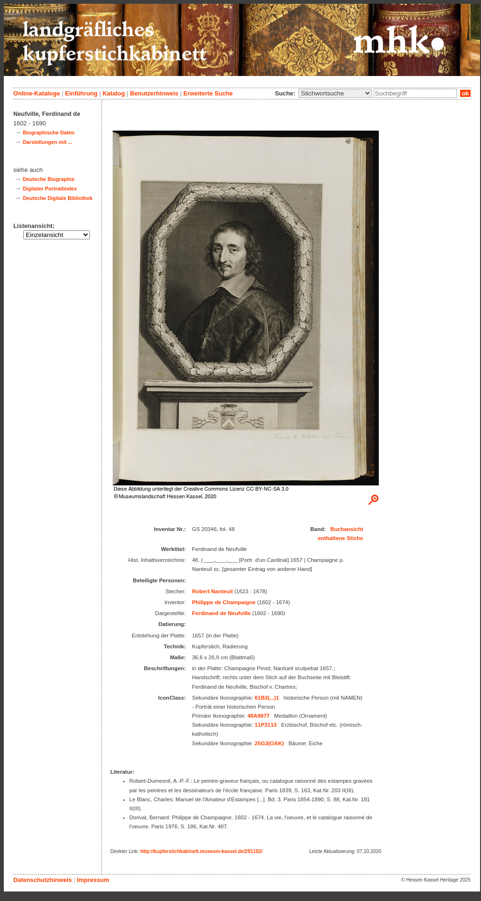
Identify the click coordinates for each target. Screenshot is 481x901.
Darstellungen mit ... (47, 142)
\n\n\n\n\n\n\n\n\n (335, 93)
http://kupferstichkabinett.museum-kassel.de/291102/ (201, 851)
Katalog (114, 93)
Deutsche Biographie (49, 179)
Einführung (81, 93)
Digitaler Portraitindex (50, 188)
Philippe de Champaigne (224, 602)
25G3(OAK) (269, 743)
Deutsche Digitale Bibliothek (58, 198)
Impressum (93, 879)
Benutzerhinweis (154, 93)
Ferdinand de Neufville (221, 613)
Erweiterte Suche (208, 93)
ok (465, 93)
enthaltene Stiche (340, 538)
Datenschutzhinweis (42, 879)
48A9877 (258, 716)
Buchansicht (346, 529)
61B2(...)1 (267, 698)
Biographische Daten (49, 132)
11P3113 (266, 725)
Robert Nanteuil (212, 591)
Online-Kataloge (36, 93)
